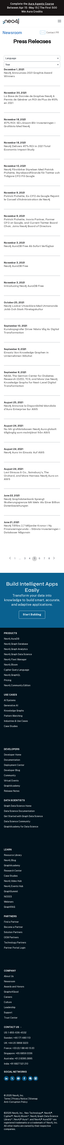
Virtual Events (11, 780)
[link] (10, 558)
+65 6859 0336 (24, 1053)
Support (8, 1012)
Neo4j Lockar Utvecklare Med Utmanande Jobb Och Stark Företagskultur (31, 307)
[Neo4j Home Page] (11, 21)
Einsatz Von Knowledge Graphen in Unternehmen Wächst (26, 354)
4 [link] (29, 558)
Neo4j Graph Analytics (16, 649)
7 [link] (44, 558)
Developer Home (12, 754)
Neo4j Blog (10, 860)
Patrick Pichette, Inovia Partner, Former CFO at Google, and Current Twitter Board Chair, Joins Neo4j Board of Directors (31, 223)
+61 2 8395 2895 (23, 1058)
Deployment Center (14, 765)
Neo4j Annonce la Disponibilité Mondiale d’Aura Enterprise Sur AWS (30, 407)
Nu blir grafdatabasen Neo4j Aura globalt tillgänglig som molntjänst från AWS (30, 431)
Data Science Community (17, 821)
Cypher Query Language (16, 670)
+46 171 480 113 (21, 1037)
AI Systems (10, 700)
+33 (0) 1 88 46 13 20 (23, 1048)
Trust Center (10, 1017)
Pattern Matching (13, 716)
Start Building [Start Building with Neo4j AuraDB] (32, 614)
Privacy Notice (19, 1098)
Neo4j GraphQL (12, 675)
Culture (8, 1002)
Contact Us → (13, 1027)
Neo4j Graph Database (16, 644)
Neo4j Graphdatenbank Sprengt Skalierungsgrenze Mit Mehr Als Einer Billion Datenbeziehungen (32, 502)
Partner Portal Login (14, 947)
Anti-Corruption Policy (15, 1102)
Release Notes (11, 791)
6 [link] (39, 558)
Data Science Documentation (19, 811)
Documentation (12, 760)
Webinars (8, 901)
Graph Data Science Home (17, 806)
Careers (8, 997)
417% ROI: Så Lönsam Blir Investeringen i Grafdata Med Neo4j (29, 124)
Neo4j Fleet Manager (15, 659)
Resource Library (13, 855)
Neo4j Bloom (11, 664)
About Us (9, 976)
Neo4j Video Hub (13, 881)
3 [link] (25, 558)
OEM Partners (11, 937)
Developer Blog (12, 770)
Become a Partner (13, 927)
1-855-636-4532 (17, 1032)
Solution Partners (13, 932)
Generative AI (11, 705)
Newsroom (12, 32)
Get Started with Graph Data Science (23, 816)
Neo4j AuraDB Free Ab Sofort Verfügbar (29, 246)
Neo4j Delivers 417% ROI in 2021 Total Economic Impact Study (27, 148)
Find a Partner (11, 922)
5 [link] (34, 558)
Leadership (9, 1007)
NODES (8, 896)
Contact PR (52, 32)
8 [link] (49, 558)
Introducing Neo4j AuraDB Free (24, 285)
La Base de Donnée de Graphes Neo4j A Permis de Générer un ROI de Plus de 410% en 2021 (31, 99)
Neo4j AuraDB (11, 638)
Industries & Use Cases (16, 721)
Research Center (13, 870)
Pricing (7, 680)
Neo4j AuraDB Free (16, 266)
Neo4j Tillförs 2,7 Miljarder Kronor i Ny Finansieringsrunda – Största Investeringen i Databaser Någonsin (32, 529)
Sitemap (33, 1098)
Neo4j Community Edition (17, 685)
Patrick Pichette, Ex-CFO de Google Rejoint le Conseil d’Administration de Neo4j (31, 198)
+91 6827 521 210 (19, 1063)
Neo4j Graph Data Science (18, 654)
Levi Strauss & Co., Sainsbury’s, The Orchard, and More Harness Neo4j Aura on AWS (31, 476)
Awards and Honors (14, 986)
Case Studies (11, 726)
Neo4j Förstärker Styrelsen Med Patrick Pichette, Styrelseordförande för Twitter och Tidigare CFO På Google (32, 173)
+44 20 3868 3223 (18, 1043)
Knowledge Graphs (14, 710)
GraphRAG (9, 907)
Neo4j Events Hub (13, 886)
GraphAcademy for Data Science (21, 826)
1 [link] (14, 558)
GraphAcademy (12, 785)
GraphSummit (11, 891)
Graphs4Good (11, 991)
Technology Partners (15, 942)
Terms (7, 1098)
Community (10, 775)
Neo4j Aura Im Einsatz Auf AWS (24, 452)
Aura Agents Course (41, 3)
